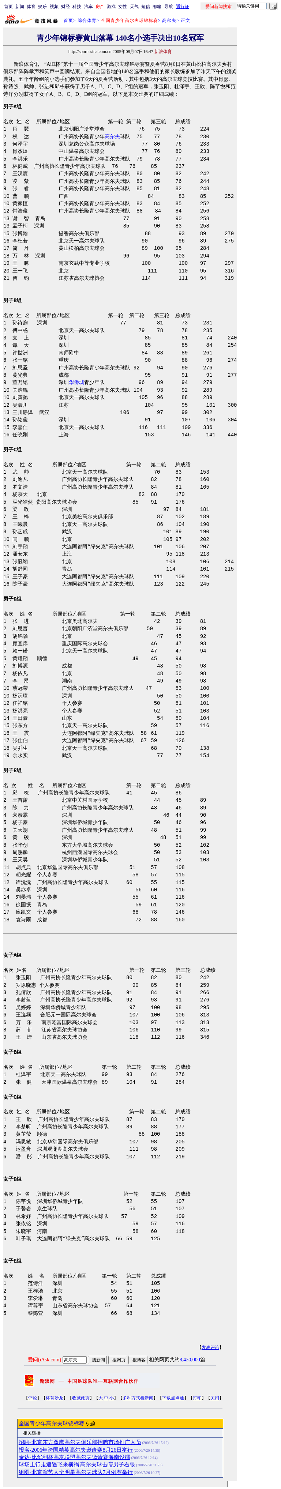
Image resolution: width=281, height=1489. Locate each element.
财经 (65, 6)
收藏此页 (81, 1397)
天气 (134, 6)
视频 (54, 6)
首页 (8, 6)
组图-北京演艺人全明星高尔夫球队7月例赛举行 (76, 1472)
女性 (122, 6)
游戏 (111, 6)
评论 (32, 1397)
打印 (197, 1397)
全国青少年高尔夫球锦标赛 (52, 1423)
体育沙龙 (54, 1397)
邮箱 (157, 6)
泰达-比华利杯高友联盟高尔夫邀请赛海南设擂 (74, 1457)
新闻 (19, 6)
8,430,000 (190, 1359)
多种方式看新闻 (138, 1397)
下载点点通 (173, 1397)
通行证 (182, 6)
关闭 (214, 1397)
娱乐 (42, 6)
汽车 (88, 6)
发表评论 (210, 1347)
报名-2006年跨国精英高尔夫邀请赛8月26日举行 (76, 1450)
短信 (145, 6)
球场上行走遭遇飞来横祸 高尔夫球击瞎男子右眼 (77, 1464)
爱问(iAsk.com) (44, 1359)
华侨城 (76, 382)
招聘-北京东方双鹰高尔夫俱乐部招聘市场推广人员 (80, 1442)
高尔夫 (169, 20)
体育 (31, 6)
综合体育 (87, 20)
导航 (168, 6)
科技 (76, 6)
